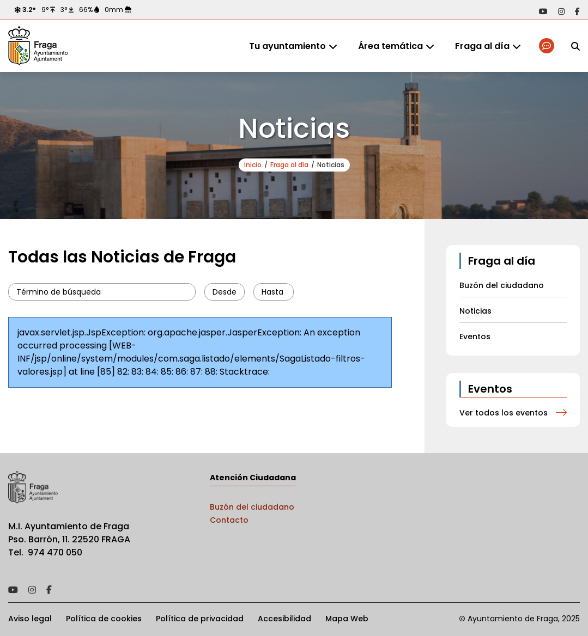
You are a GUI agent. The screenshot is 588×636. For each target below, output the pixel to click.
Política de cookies (104, 618)
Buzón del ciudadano (252, 507)
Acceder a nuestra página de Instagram (561, 11)
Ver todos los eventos (503, 412)
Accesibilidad (284, 618)
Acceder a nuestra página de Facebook (577, 11)
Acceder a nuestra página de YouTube (543, 11)
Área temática (390, 46)
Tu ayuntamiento (287, 46)
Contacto (229, 520)
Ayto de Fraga (38, 46)
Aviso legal (30, 618)
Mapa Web (346, 618)
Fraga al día (482, 46)
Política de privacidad (200, 618)
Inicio (253, 164)
